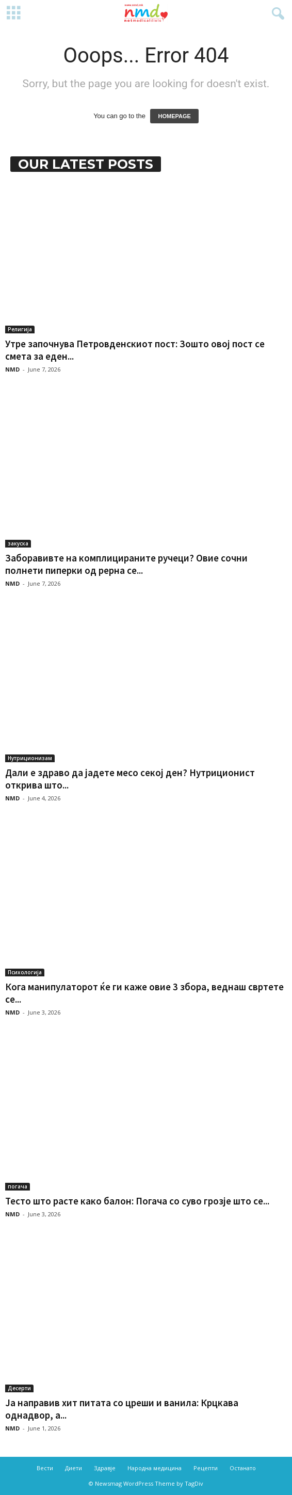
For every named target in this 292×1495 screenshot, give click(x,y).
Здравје (105, 1468)
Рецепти (205, 1468)
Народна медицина (154, 1468)
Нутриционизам (30, 758)
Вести (45, 1468)
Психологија (25, 972)
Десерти (19, 1388)
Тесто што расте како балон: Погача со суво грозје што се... (137, 1201)
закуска (18, 543)
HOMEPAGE (174, 116)
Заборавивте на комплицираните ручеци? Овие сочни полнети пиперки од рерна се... (126, 564)
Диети (73, 1468)
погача (17, 1186)
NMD (12, 369)
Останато (243, 1468)
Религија (20, 329)
